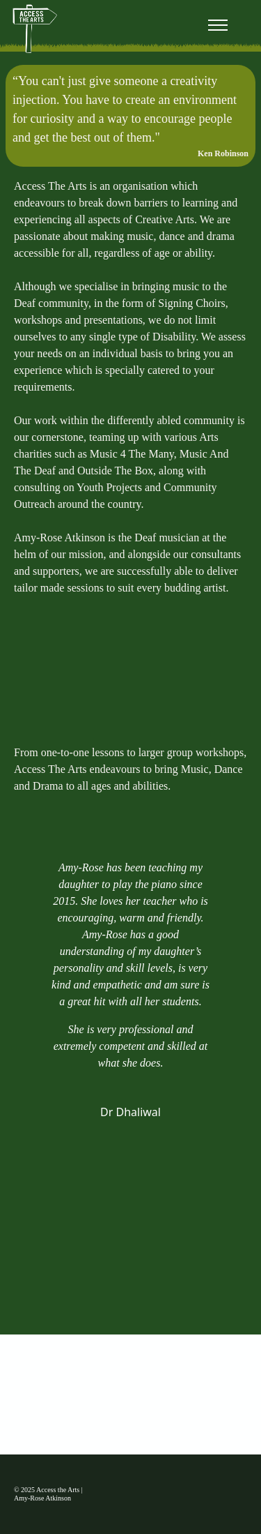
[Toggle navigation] (217, 25)
